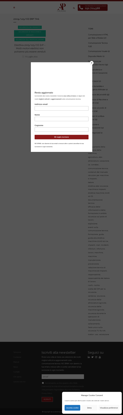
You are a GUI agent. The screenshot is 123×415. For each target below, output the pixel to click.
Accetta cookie (72, 408)
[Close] (92, 63)
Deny (89, 408)
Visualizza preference (109, 408)
